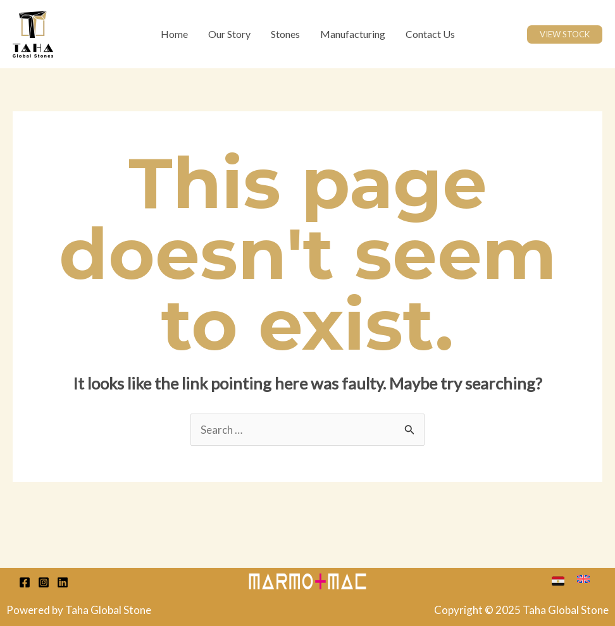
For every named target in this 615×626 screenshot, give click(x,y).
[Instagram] (43, 582)
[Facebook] (24, 582)
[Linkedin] (62, 582)
